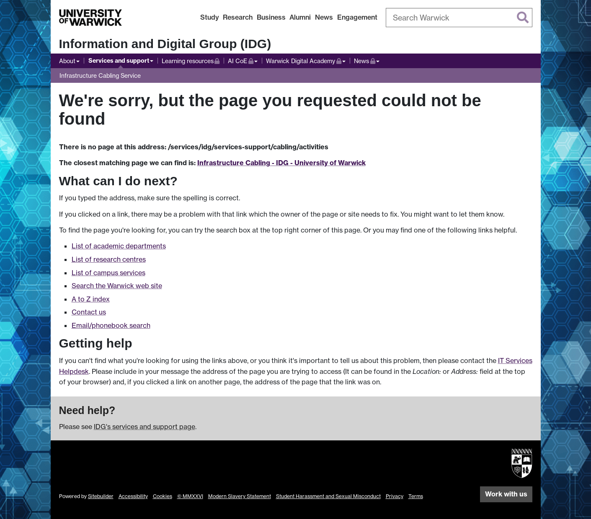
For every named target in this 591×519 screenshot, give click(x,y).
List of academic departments (119, 246)
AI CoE (243, 60)
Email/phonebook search (111, 325)
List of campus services (108, 272)
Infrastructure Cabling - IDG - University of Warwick (281, 163)
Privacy (394, 496)
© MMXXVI (190, 496)
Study (209, 17)
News (324, 17)
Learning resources (191, 60)
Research (238, 17)
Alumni (300, 17)
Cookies (162, 496)
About (67, 60)
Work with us (506, 494)
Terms (415, 496)
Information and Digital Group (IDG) (165, 44)
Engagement (357, 17)
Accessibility (133, 496)
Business (271, 17)
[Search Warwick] (459, 17)
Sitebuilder (101, 496)
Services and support (118, 60)
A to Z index (91, 299)
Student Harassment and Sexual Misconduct (328, 496)
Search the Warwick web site (117, 285)
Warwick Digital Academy (303, 60)
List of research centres (109, 259)
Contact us (89, 312)
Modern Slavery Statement (239, 496)
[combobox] (459, 17)
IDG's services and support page (144, 426)
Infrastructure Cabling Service (100, 75)
